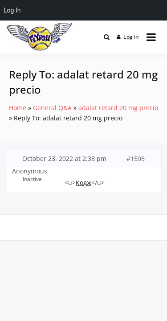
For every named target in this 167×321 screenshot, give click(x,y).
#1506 (135, 159)
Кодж (83, 182)
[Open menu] (151, 37)
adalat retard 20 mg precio (118, 107)
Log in (128, 37)
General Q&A (52, 107)
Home (17, 107)
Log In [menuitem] (12, 10)
